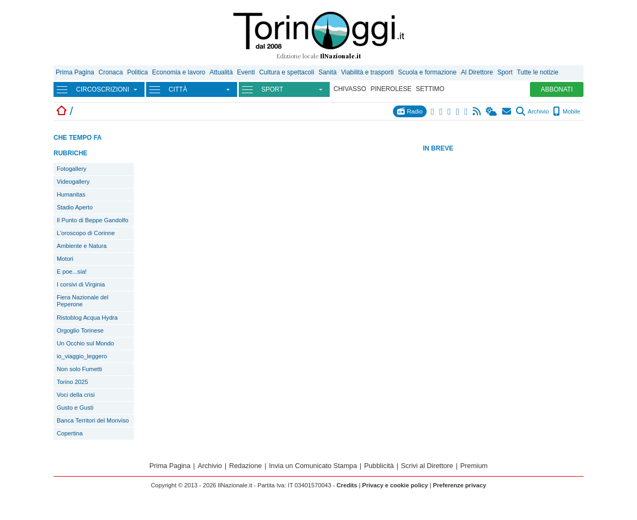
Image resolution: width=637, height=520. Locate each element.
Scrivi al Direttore (427, 466)
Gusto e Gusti (75, 407)
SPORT (272, 89)
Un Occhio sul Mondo (85, 343)
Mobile (566, 111)
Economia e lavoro (178, 72)
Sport (505, 72)
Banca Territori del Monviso (93, 420)
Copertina (70, 433)
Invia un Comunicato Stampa (313, 466)
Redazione (245, 466)
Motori (65, 258)
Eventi (246, 72)
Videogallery (73, 181)
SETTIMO (430, 89)
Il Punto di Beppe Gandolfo (92, 220)
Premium (474, 466)
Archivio (532, 111)
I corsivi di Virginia (81, 284)
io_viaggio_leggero (82, 356)
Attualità (220, 72)
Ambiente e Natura (82, 246)
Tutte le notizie (538, 72)
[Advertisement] (503, 230)
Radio (409, 111)
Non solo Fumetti (79, 369)
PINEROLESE (391, 89)
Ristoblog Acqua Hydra (87, 317)
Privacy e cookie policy (395, 485)
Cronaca (110, 72)
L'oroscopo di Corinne (86, 233)
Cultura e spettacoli (286, 72)
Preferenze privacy (460, 485)
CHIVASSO (349, 89)
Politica (137, 72)
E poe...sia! (72, 271)
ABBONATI (557, 89)
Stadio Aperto (75, 207)
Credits (347, 485)
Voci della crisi (76, 394)
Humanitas (71, 194)
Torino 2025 (72, 382)
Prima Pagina (75, 72)
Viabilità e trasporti (367, 72)
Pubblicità (379, 466)
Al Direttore (477, 72)
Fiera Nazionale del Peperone (82, 300)
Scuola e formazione (427, 72)
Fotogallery (71, 168)
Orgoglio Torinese (80, 330)
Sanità (327, 72)
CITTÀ (178, 89)
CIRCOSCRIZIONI (102, 89)
